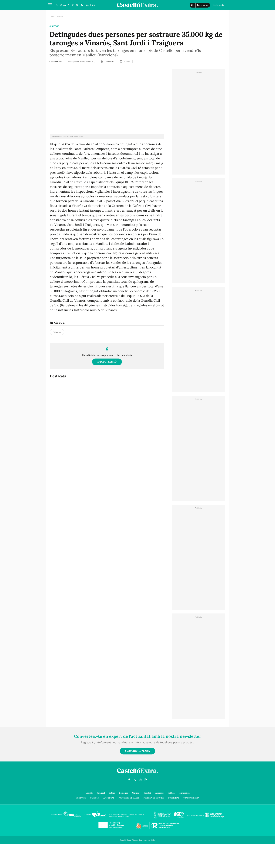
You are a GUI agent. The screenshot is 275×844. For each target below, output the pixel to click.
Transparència (191, 798)
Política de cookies (153, 798)
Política (171, 793)
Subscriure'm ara (137, 751)
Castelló (89, 793)
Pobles (112, 793)
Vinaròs (57, 332)
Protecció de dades (129, 798)
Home (52, 17)
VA (87, 5)
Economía (123, 793)
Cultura (135, 793)
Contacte (81, 798)
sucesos (54, 26)
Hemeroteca (184, 793)
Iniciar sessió (106, 361)
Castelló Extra (55, 61)
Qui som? (94, 798)
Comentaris (107, 61)
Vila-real (101, 793)
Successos (159, 793)
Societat (147, 793)
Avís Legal (108, 798)
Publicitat (173, 798)
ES (93, 5)
